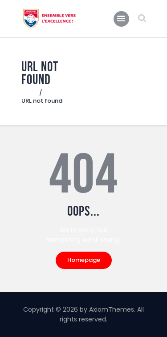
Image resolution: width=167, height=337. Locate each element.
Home (30, 93)
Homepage (83, 260)
